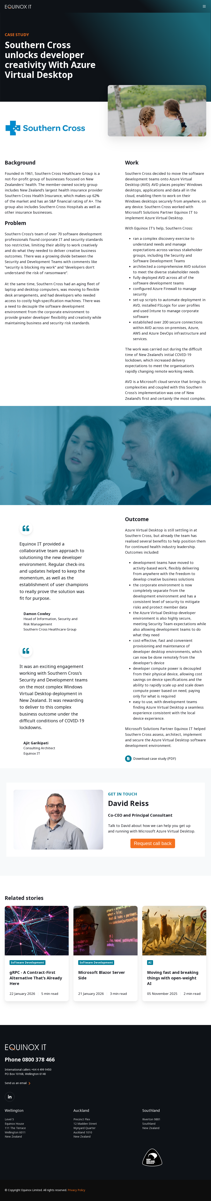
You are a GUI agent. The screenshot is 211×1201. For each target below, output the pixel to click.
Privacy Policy (76, 1190)
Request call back (152, 843)
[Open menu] (204, 6)
